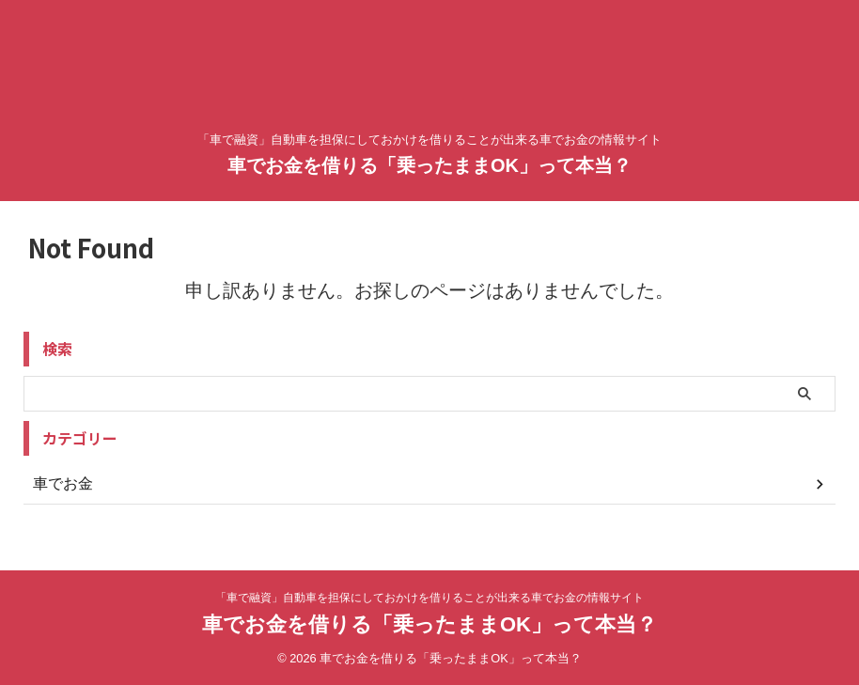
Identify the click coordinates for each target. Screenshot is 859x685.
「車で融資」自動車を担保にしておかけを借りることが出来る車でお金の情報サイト (429, 597)
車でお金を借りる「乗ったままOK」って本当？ (429, 165)
